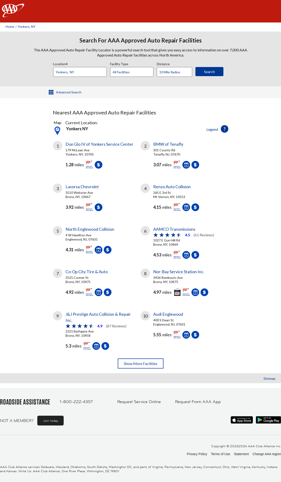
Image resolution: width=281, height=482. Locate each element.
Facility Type (119, 63)
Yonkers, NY (26, 26)
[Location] (80, 72)
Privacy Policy (197, 454)
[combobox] (81, 70)
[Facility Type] (135, 72)
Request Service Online (139, 401)
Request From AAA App (198, 401)
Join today (50, 420)
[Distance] (176, 72)
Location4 (60, 63)
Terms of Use (220, 454)
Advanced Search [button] (68, 92)
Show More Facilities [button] (140, 363)
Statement (241, 454)
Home (10, 26)
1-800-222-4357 (76, 401)
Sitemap (269, 378)
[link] (97, 156)
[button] (224, 129)
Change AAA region (267, 454)
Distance (163, 63)
